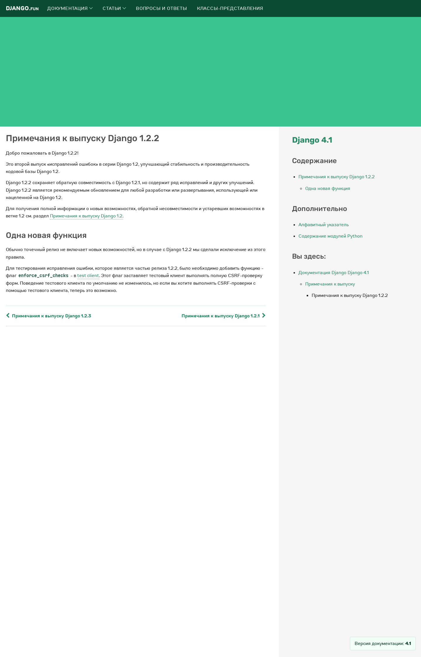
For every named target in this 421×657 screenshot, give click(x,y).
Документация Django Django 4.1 (334, 272)
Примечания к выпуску (330, 284)
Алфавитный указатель (324, 225)
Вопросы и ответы (161, 8)
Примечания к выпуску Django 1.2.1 (224, 316)
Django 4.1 (312, 140)
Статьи (114, 8)
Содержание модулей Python (331, 236)
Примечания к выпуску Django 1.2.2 (337, 177)
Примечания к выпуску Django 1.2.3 (48, 316)
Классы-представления (230, 8)
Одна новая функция (327, 188)
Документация (70, 8)
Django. (22, 8)
